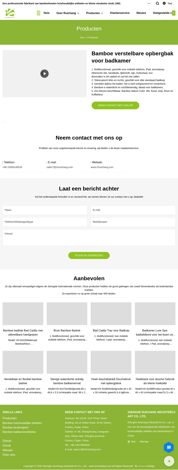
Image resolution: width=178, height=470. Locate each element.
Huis (47, 12)
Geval (7, 446)
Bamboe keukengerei (15, 427)
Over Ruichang (66, 13)
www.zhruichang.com (102, 167)
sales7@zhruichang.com (60, 167)
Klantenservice (120, 12)
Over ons (9, 455)
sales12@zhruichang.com (87, 449)
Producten (93, 13)
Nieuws (141, 12)
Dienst (7, 441)
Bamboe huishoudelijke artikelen (22, 423)
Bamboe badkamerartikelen (19, 432)
